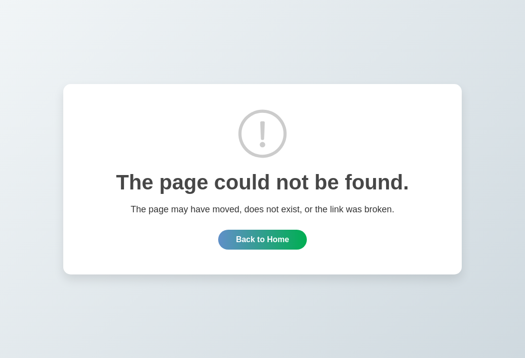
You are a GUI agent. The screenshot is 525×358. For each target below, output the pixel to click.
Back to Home (262, 239)
